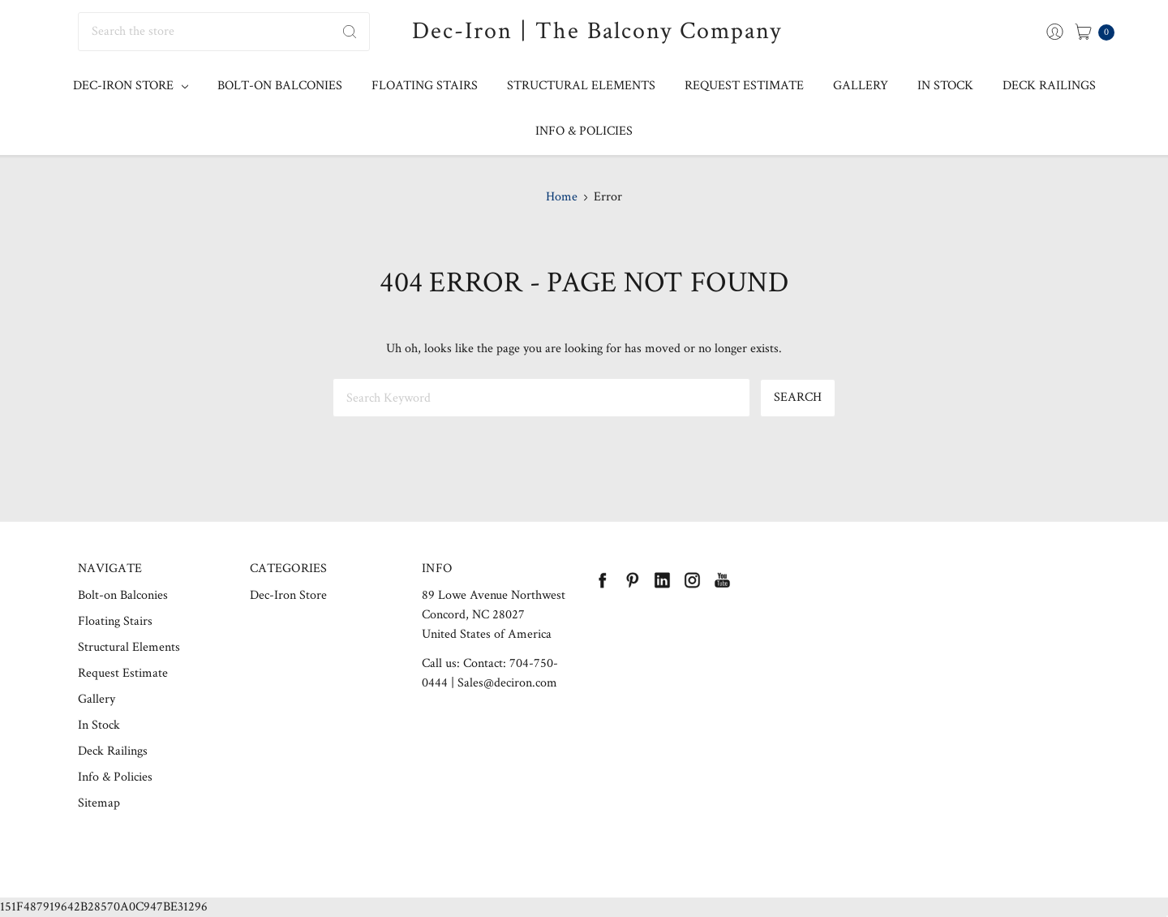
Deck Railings (1049, 85)
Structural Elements (581, 85)
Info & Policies (584, 131)
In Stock (945, 85)
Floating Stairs (424, 85)
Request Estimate (744, 85)
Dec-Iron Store (130, 85)
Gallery (860, 85)
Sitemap (99, 803)
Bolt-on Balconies (279, 85)
